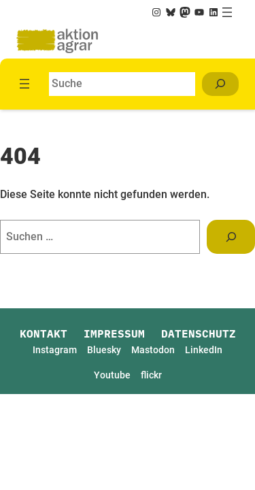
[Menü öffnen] (227, 12)
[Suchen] (220, 84)
